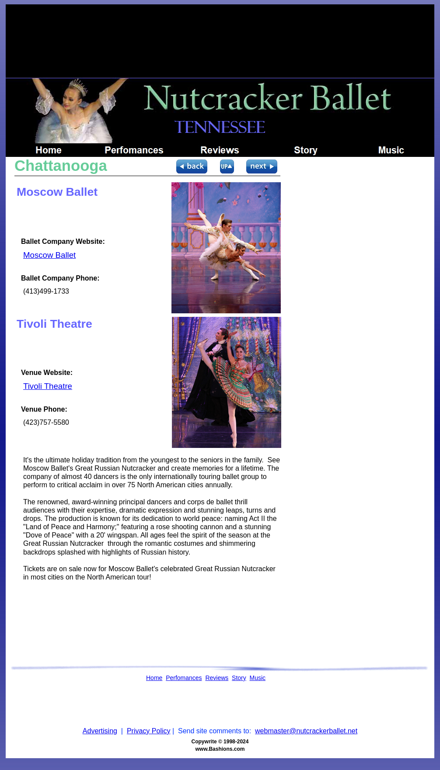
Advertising (100, 731)
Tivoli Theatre (47, 386)
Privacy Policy (149, 731)
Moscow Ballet (49, 255)
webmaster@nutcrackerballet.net (306, 731)
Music (258, 677)
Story (239, 677)
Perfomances (184, 677)
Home (154, 677)
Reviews (216, 677)
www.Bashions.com (220, 749)
